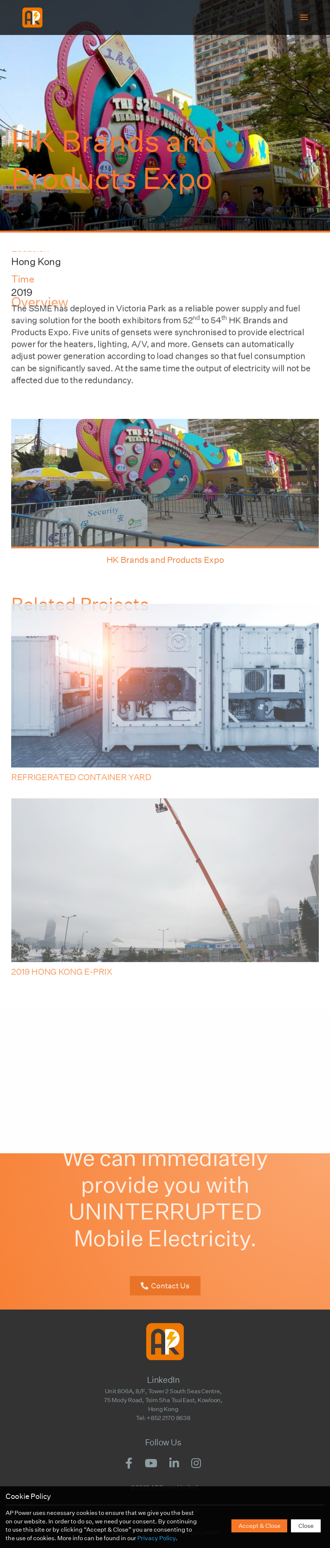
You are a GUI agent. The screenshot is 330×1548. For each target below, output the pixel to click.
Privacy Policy (156, 1538)
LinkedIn (163, 1380)
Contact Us (170, 1276)
